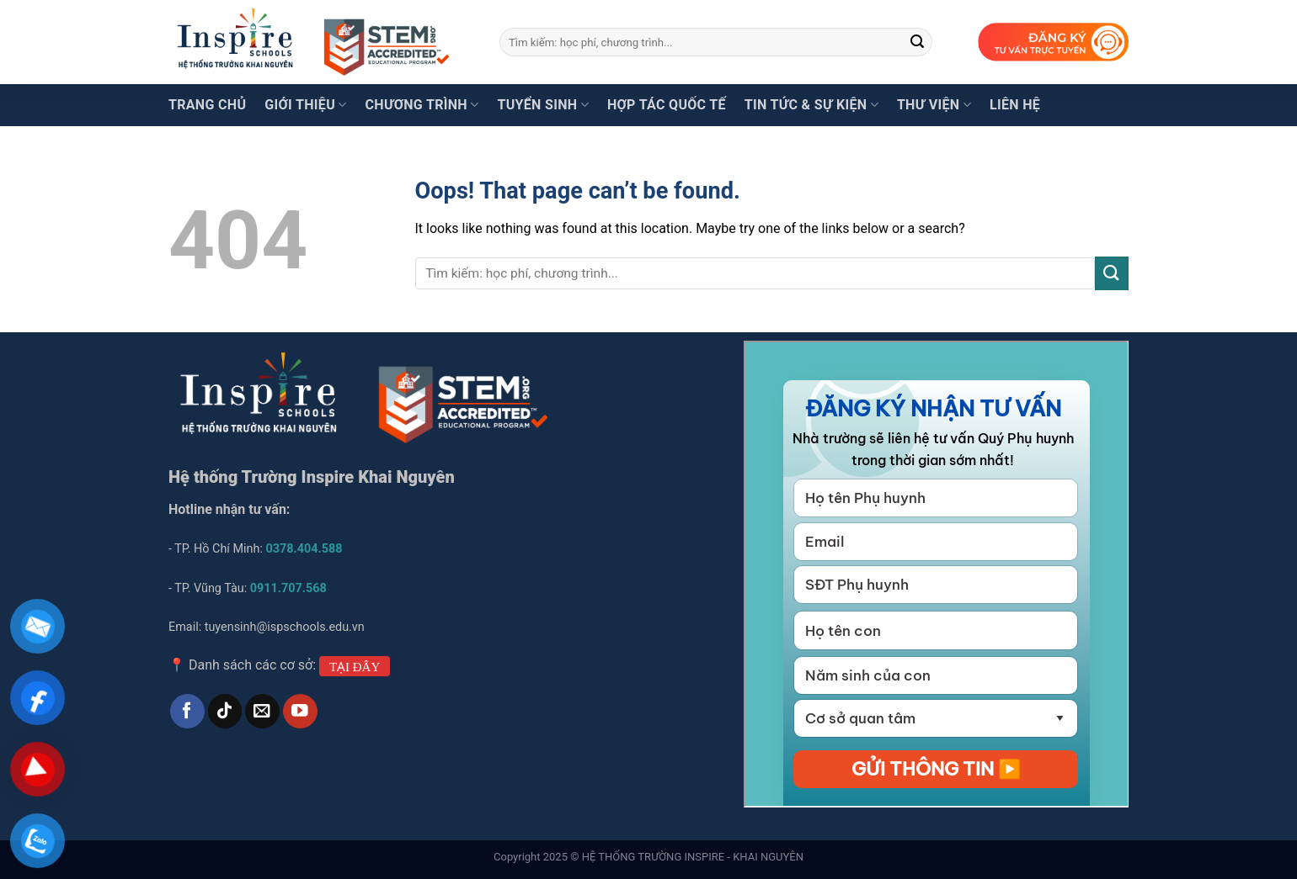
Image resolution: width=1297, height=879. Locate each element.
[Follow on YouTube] (300, 711)
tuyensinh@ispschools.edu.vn (286, 627)
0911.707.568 (288, 588)
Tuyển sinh (542, 105)
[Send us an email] (262, 711)
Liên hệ (1015, 105)
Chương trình (422, 105)
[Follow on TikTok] (225, 711)
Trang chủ (207, 105)
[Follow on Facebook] (187, 711)
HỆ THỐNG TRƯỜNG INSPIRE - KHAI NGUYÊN (692, 856)
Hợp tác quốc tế (666, 105)
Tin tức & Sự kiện (811, 105)
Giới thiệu (305, 105)
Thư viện (934, 105)
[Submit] (917, 42)
